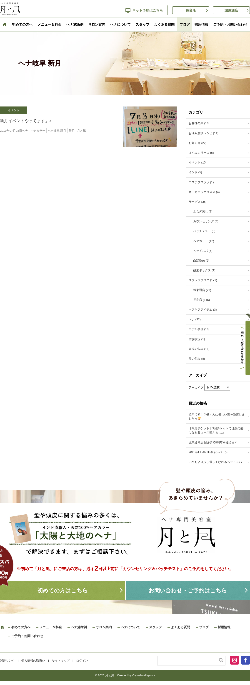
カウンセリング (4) (205, 221)
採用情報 (201, 24)
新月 (72, 130)
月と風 (81, 130)
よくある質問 (164, 24)
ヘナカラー (37, 130)
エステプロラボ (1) (201, 182)
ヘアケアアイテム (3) (203, 309)
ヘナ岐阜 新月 (57, 130)
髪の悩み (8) (197, 358)
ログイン (82, 660)
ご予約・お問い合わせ (230, 24)
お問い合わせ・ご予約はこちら (188, 590)
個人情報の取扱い (33, 660)
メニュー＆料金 (49, 24)
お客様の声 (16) (199, 123)
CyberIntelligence (143, 675)
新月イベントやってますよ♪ (25, 121)
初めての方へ (22, 24)
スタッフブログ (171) (203, 280)
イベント (14, 110)
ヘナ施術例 (74, 24)
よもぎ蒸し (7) (202, 211)
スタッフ (142, 24)
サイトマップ (61, 660)
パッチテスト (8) (204, 231)
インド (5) (195, 172)
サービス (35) (198, 201)
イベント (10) (198, 162)
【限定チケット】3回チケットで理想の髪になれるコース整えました (216, 430)
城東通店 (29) (202, 290)
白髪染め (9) (201, 260)
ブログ (185, 24)
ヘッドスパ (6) (202, 250)
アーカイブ (196, 387)
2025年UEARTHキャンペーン (208, 452)
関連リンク (7, 660)
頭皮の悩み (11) (199, 349)
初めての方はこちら (62, 590)
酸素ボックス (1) (204, 270)
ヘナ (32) (195, 319)
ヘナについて (120, 24)
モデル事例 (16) (199, 329)
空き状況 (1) (197, 339)
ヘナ (25, 130)
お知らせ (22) (198, 143)
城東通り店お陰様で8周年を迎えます (213, 442)
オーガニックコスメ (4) (204, 192)
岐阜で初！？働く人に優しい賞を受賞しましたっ (217, 416)
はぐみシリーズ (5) (201, 152)
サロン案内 (96, 24)
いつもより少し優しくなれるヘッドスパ (215, 462)
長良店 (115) (201, 300)
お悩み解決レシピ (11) (203, 133)
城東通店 (231, 10)
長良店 (191, 10)
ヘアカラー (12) (203, 241)
